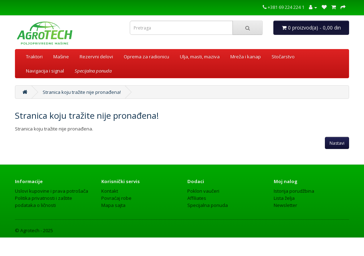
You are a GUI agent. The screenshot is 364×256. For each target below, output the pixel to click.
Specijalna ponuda (207, 205)
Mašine (61, 56)
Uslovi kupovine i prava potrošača (51, 191)
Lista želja (284, 198)
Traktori (34, 56)
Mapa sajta (113, 205)
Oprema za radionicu (146, 56)
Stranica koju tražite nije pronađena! (82, 92)
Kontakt (109, 191)
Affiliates (196, 198)
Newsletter (285, 205)
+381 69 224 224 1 (283, 7)
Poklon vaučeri (203, 191)
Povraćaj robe (116, 198)
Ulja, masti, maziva (200, 56)
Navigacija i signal (45, 71)
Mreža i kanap (245, 56)
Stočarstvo (283, 56)
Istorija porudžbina (294, 191)
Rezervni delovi (96, 56)
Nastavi (337, 143)
